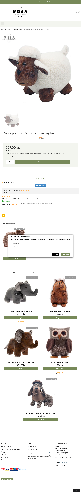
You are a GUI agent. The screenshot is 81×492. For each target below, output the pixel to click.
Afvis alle (56, 254)
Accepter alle (66, 254)
